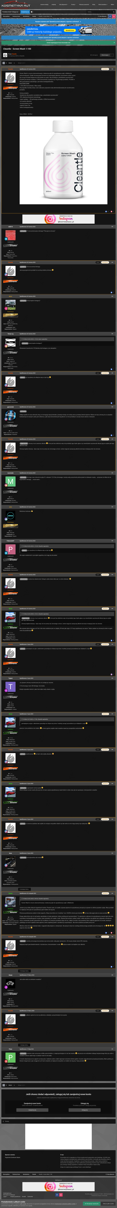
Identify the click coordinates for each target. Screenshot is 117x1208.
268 (10, 250)
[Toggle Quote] (22, 339)
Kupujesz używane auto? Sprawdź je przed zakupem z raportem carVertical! (57, 21)
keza (10, 853)
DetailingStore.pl (7, 1193)
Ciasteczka (30, 1196)
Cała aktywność (62, 4)
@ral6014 (23, 266)
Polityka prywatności (15, 1196)
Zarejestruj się (25, 12)
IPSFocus (12, 1194)
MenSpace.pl (58, 1180)
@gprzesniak (24, 443)
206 (10, 320)
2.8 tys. (10, 357)
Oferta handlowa (101, 4)
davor (39, 339)
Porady (72, 4)
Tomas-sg (10, 334)
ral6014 (10, 226)
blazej (10, 975)
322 (10, 431)
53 (10, 1073)
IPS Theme (6, 1194)
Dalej (10, 63)
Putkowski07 (10, 541)
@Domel (23, 941)
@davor (22, 377)
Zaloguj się (85, 1110)
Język (5, 1196)
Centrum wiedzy (43, 4)
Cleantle (22, 56)
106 (10, 702)
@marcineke (24, 579)
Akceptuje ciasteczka (91, 1203)
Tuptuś (11, 678)
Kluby (92, 4)
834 (10, 877)
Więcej (111, 4)
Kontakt (24, 1196)
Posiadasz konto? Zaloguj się (10, 12)
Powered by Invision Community (99, 1195)
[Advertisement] (58, 1136)
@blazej (23, 1015)
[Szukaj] (95, 12)
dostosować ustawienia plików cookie (65, 1204)
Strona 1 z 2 (21, 63)
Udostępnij (94, 55)
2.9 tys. (10, 632)
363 (10, 564)
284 (10, 999)
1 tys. (10, 93)
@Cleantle (23, 231)
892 (10, 531)
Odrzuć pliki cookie (108, 1203)
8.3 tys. (10, 917)
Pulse (10, 1049)
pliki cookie (23, 1204)
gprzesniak (10, 407)
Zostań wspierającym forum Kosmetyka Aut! (58, 42)
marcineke (10, 473)
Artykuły (52, 4)
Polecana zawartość (83, 4)
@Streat (23, 648)
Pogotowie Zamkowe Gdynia (12, 1157)
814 (10, 497)
